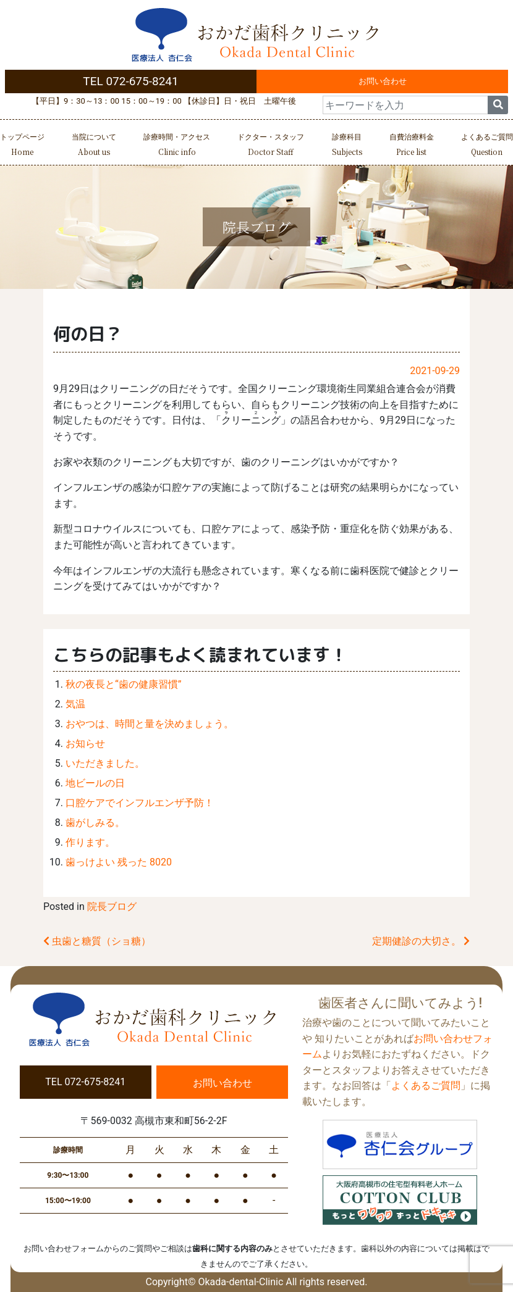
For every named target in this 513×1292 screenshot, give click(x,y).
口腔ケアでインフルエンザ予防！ (140, 803)
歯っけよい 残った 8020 (119, 862)
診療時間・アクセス (176, 146)
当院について (94, 146)
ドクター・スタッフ (270, 146)
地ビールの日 (95, 783)
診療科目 (347, 146)
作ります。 (90, 842)
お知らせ (85, 743)
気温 (75, 704)
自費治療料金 (411, 146)
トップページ (22, 146)
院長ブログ (112, 906)
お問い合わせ (382, 81)
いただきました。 (105, 763)
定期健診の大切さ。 (421, 941)
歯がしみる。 (95, 822)
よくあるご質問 (487, 146)
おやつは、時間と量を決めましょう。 (150, 724)
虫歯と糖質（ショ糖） (97, 941)
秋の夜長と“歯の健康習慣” (123, 684)
